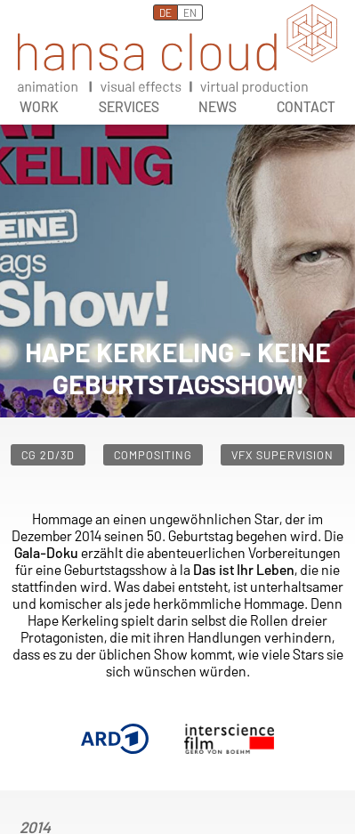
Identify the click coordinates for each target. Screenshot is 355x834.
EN (190, 12)
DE (165, 12)
